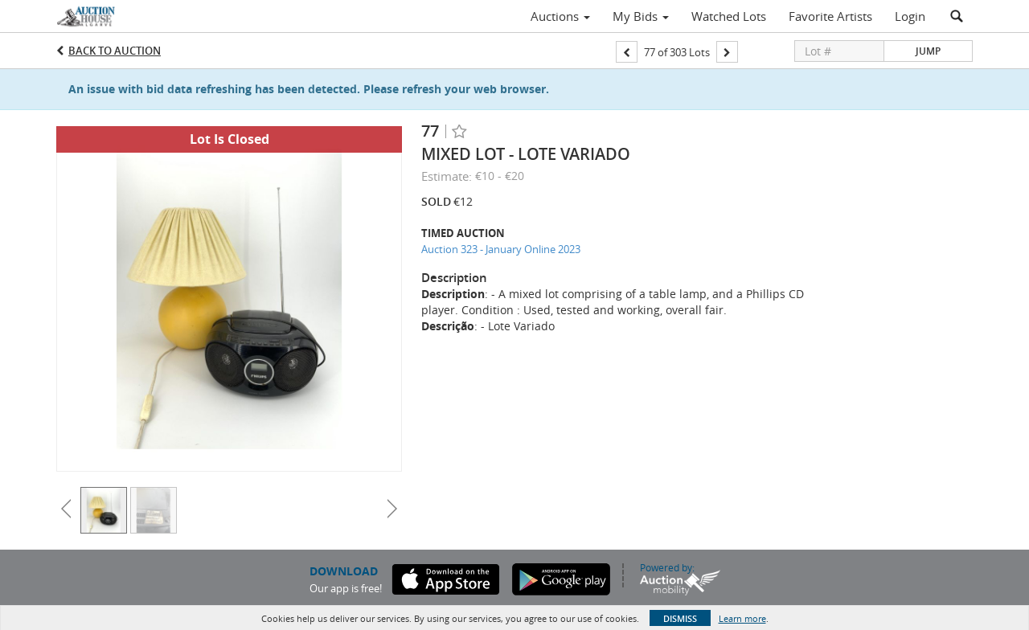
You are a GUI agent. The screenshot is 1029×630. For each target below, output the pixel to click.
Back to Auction (114, 50)
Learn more (742, 618)
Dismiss (680, 618)
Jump (928, 51)
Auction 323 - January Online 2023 (500, 249)
